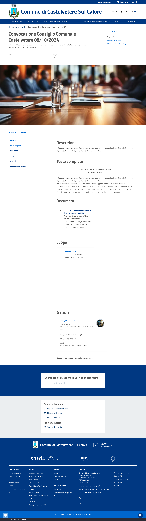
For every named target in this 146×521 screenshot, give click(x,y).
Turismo (31, 489)
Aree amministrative (15, 473)
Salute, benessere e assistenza (39, 505)
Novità (17, 27)
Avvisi (24, 27)
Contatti (82, 469)
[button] (127, 2)
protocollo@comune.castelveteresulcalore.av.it (94, 489)
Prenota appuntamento (121, 473)
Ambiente (32, 501)
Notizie (56, 473)
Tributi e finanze (34, 498)
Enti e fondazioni (14, 482)
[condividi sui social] (112, 31)
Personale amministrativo (17, 489)
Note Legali (70, 514)
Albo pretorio (58, 489)
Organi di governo (14, 476)
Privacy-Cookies (60, 514)
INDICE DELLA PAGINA (17, 132)
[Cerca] (135, 11)
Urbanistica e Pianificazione (38, 486)
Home (11, 27)
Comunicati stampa (60, 476)
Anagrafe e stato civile (36, 473)
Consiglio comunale (67, 320)
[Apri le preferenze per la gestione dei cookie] (5, 515)
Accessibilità (118, 482)
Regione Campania (104, 2)
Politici (11, 486)
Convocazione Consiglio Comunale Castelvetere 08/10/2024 (48, 27)
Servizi (31, 469)
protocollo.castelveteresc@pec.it (89, 486)
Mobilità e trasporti (35, 492)
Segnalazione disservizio (122, 479)
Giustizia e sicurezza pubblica (38, 495)
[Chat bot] (140, 515)
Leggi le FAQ (118, 476)
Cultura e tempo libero (36, 476)
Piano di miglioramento (61, 496)
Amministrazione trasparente (63, 492)
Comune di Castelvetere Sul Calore (61, 11)
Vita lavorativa (33, 479)
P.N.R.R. (116, 485)
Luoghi (11, 492)
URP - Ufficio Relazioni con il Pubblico (90, 492)
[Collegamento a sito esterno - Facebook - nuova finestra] (121, 11)
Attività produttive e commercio (39, 483)
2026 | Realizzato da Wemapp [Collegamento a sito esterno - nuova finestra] (18, 519)
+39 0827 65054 (84, 483)
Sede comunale (70, 251)
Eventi (56, 479)
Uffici (10, 479)
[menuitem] (94, 21)
